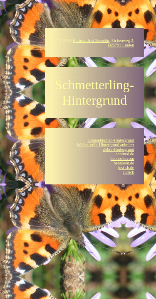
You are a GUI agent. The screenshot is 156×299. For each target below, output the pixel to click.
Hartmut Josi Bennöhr (91, 40)
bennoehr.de (124, 163)
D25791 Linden (121, 45)
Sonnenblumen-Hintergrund (110, 140)
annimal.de (125, 154)
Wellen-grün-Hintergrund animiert (105, 144)
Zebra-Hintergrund (118, 149)
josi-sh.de (126, 167)
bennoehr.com (122, 158)
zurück (128, 172)
